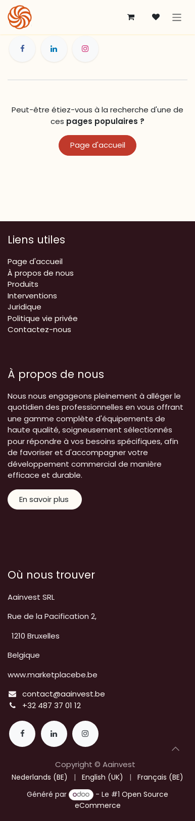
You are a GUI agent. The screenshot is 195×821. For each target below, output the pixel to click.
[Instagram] (85, 49)
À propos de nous (41, 273)
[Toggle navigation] (177, 17)
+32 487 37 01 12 (51, 705)
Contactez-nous (39, 329)
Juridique (24, 306)
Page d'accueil (97, 145)
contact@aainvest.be (63, 693)
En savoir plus (45, 499)
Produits (23, 284)
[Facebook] (22, 49)
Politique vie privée (43, 318)
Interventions (32, 295)
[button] (175, 749)
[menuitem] (40, 777)
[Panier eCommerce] (131, 17)
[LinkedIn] (54, 49)
